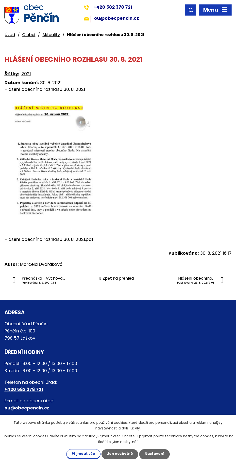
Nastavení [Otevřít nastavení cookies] (154, 453)
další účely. (131, 428)
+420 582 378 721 (108, 7)
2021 (26, 74)
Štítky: (11, 74)
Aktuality (51, 35)
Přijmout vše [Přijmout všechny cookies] (83, 453)
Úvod (10, 35)
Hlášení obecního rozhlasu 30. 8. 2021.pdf (48, 239)
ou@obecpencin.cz (111, 18)
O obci (28, 35)
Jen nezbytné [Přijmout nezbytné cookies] (120, 453)
